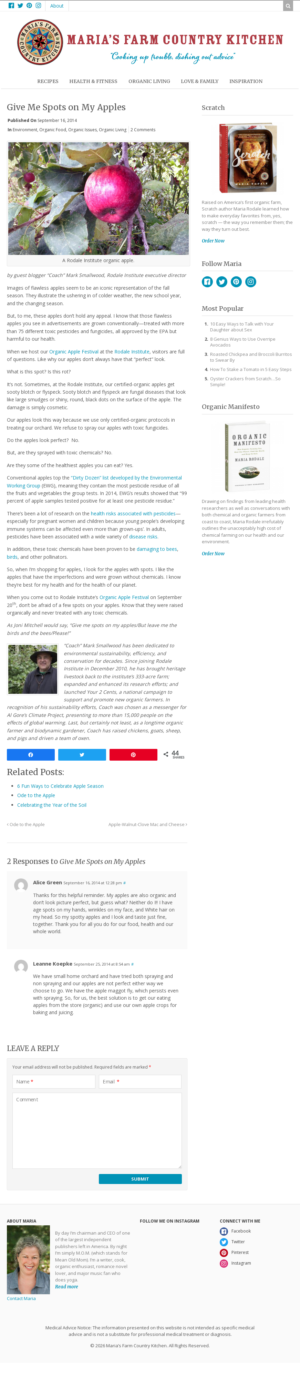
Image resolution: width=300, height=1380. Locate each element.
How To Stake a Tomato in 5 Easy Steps (251, 369)
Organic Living (112, 130)
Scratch (213, 108)
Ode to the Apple (36, 795)
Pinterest (236, 281)
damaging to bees (157, 549)
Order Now (213, 241)
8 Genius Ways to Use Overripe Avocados (243, 342)
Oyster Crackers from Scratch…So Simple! (245, 381)
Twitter (221, 281)
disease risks (143, 536)
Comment (27, 1099)
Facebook (207, 281)
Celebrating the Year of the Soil (51, 805)
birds (12, 557)
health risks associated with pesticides (133, 513)
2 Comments (143, 130)
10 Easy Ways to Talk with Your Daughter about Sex (242, 327)
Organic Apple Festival (74, 351)
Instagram (250, 281)
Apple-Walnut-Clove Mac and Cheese (147, 824)
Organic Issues (82, 130)
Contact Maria (21, 1298)
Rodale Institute (131, 351)
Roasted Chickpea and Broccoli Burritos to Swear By (251, 357)
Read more (66, 1287)
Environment (25, 130)
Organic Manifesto (231, 407)
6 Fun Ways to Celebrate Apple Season (60, 786)
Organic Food (52, 130)
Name (24, 1081)
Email (111, 1081)
